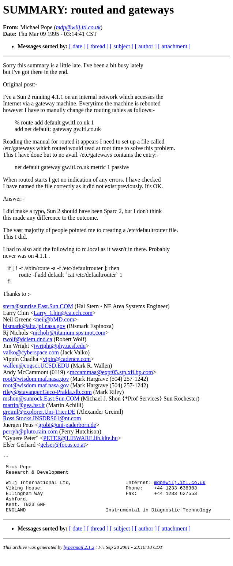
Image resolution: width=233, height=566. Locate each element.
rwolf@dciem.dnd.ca (27, 339)
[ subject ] (122, 46)
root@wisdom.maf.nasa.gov (36, 379)
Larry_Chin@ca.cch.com (63, 313)
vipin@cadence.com (67, 359)
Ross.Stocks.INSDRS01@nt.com (42, 418)
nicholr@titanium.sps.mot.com (69, 332)
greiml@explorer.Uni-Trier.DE (39, 412)
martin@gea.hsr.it (24, 405)
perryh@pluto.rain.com (30, 431)
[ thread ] (98, 46)
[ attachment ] (174, 46)
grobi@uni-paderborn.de (67, 425)
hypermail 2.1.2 (79, 557)
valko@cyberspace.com (31, 352)
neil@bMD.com (55, 319)
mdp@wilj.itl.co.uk (179, 486)
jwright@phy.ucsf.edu (60, 346)
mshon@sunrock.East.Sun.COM (41, 398)
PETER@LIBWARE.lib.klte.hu (80, 438)
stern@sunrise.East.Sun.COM (38, 306)
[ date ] (77, 46)
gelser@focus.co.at (62, 445)
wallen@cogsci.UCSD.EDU (36, 365)
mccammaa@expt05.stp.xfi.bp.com (111, 372)
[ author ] (146, 46)
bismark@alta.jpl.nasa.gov (34, 326)
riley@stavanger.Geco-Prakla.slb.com (47, 392)
